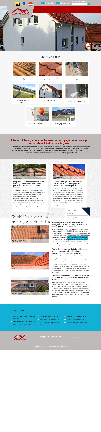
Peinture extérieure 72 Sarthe (86, 9)
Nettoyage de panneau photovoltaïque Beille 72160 (24, 317)
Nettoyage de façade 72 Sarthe (80, 9)
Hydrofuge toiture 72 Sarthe (53, 9)
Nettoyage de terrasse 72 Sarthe (59, 9)
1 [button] (48, 214)
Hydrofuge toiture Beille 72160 (75, 319)
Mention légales (52, 346)
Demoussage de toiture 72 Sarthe (46, 9)
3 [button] (53, 214)
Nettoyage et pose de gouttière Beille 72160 (50, 324)
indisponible (47, 2)
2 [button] (50, 214)
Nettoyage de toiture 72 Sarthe (38, 9)
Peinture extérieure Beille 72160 (22, 325)
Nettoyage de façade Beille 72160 (49, 316)
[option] (50, 25)
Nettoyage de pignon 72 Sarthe (73, 9)
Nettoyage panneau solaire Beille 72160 (24, 321)
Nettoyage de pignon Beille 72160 (49, 319)
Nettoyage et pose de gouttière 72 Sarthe (67, 9)
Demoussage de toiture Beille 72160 (77, 322)
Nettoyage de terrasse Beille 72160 (76, 316)
